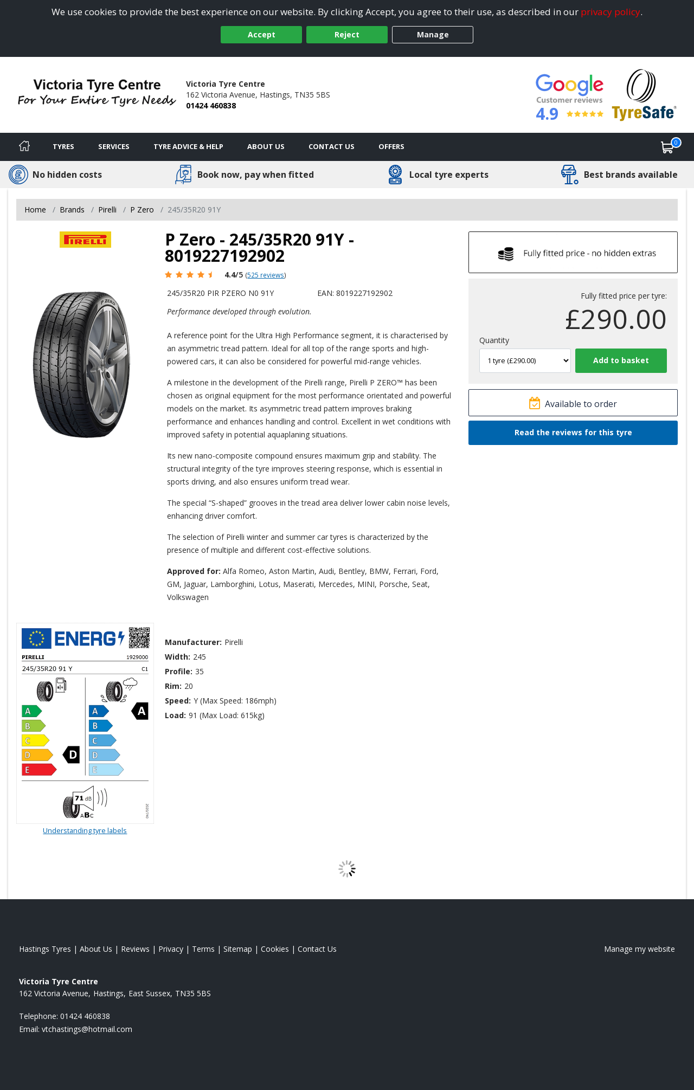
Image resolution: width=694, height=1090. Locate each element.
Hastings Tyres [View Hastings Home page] (45, 949)
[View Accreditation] (644, 94)
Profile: (178, 671)
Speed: (178, 700)
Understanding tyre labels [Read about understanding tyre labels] (85, 830)
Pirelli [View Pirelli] (107, 209)
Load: (175, 715)
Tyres (63, 146)
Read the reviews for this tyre (573, 432)
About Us (266, 146)
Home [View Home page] (35, 209)
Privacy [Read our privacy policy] (170, 949)
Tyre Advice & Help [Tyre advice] (188, 146)
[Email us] (87, 1029)
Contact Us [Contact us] (332, 146)
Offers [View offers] (391, 146)
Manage (433, 34)
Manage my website (639, 949)
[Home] (24, 147)
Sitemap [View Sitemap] (237, 949)
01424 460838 (211, 105)
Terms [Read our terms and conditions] (203, 949)
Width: (177, 657)
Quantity (494, 340)
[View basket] (667, 147)
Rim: (173, 686)
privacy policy (610, 11)
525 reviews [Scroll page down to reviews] (265, 274)
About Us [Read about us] (96, 949)
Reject (347, 34)
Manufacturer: (193, 642)
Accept (261, 34)
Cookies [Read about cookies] (275, 949)
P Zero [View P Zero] (142, 209)
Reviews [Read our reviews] (135, 949)
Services (114, 146)
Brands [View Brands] (72, 209)
